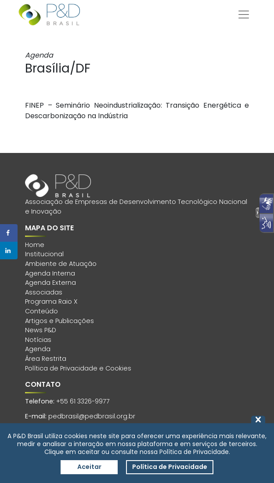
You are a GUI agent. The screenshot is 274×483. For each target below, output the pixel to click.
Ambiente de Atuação (61, 263)
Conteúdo (41, 311)
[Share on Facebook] (9, 233)
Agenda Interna (50, 273)
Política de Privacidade (169, 466)
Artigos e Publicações (59, 320)
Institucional (44, 254)
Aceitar (89, 466)
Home (34, 244)
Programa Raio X (51, 301)
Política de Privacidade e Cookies (78, 368)
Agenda (37, 349)
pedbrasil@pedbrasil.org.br (91, 416)
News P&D (40, 330)
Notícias (38, 339)
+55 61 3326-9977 (83, 401)
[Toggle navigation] (244, 14)
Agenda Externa (50, 282)
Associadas (43, 292)
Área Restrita (45, 358)
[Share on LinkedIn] (9, 250)
